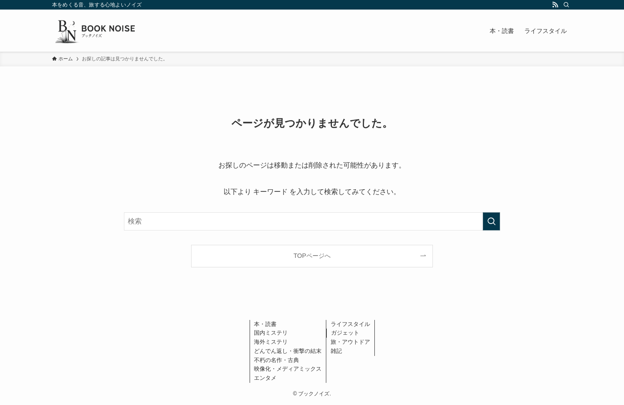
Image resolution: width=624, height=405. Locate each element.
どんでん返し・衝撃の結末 (288, 351)
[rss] (555, 5)
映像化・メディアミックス (288, 368)
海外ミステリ (271, 342)
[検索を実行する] (491, 221)
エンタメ (265, 378)
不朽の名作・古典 (276, 360)
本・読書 (265, 324)
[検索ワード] (312, 221)
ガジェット (345, 332)
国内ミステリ (271, 332)
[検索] (566, 5)
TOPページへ (311, 255)
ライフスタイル (350, 324)
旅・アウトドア (350, 342)
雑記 (336, 351)
